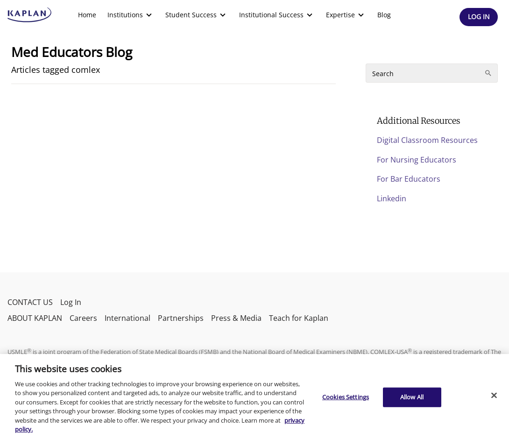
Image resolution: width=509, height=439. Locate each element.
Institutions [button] (130, 15)
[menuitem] (87, 15)
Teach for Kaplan (298, 318)
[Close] (494, 395)
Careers (83, 318)
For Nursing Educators (416, 160)
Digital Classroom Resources (427, 140)
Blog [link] (384, 14)
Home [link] (87, 14)
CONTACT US (30, 302)
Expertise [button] (346, 15)
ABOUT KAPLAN (34, 318)
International (127, 318)
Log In (70, 302)
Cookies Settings (345, 397)
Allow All (412, 397)
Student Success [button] (196, 15)
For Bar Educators (408, 179)
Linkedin (391, 198)
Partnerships (181, 318)
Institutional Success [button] (277, 15)
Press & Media (236, 318)
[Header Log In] (479, 17)
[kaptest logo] (29, 14)
